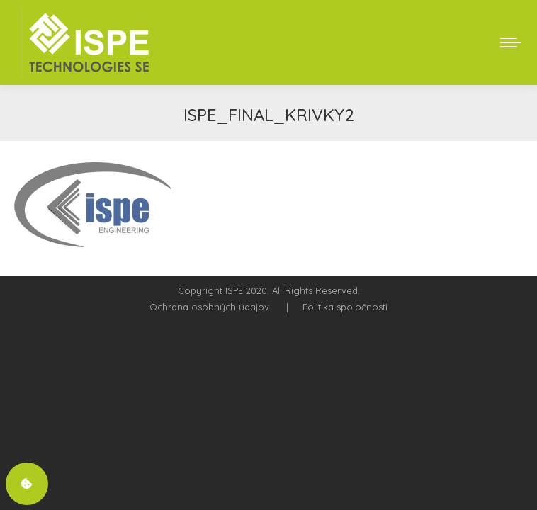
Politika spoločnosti (345, 306)
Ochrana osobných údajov (209, 306)
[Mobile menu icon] (511, 42)
